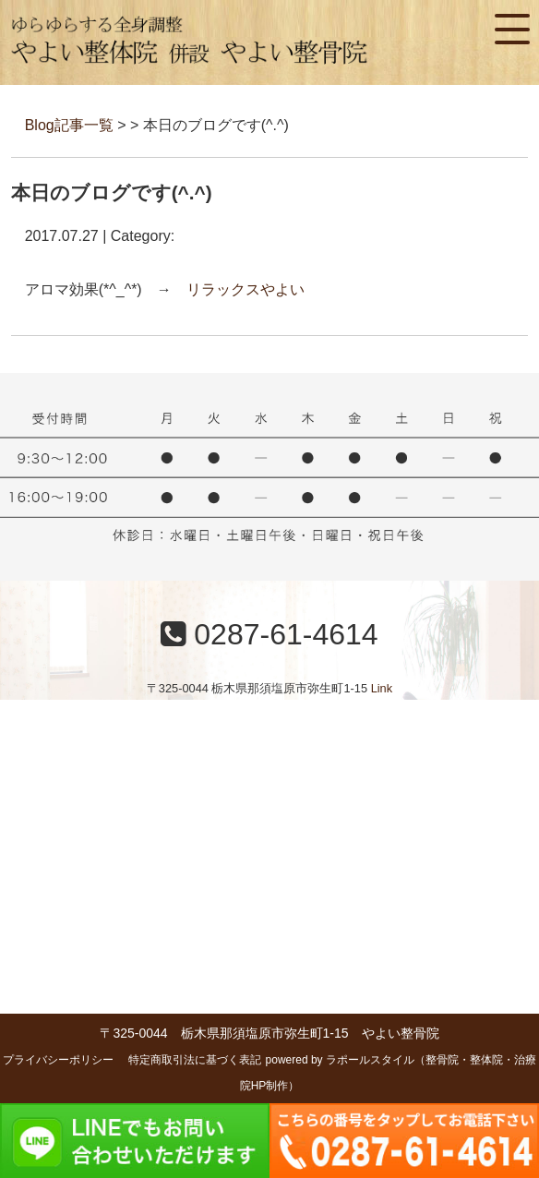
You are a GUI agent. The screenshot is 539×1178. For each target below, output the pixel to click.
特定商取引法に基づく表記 (194, 1059)
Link (381, 688)
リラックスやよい (245, 289)
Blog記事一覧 (69, 125)
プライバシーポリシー (58, 1059)
